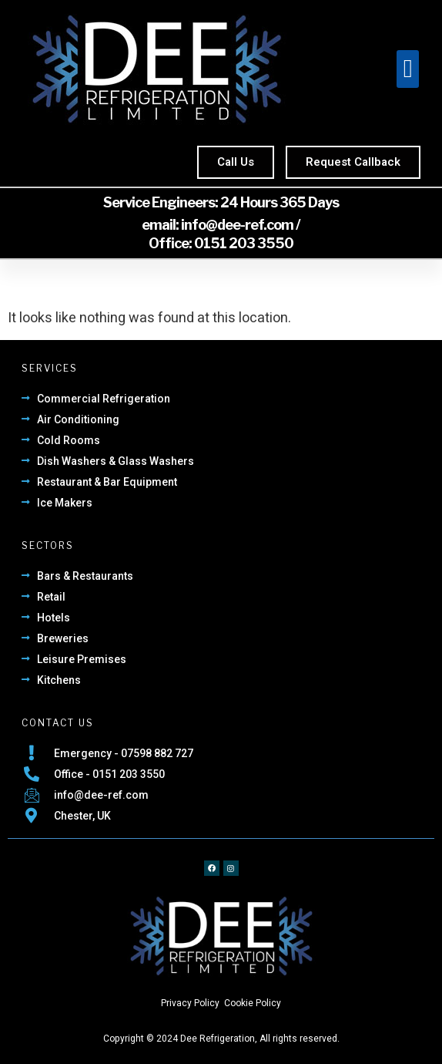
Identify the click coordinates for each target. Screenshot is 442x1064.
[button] (408, 69)
